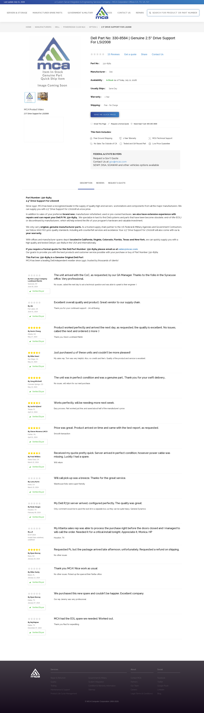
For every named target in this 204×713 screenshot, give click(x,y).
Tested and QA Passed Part (133, 144)
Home (28, 27)
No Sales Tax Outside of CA (103, 144)
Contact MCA (136, 678)
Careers (134, 689)
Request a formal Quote (118, 124)
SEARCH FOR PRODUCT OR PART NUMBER (173, 13)
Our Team (135, 686)
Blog (159, 693)
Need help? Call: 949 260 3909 (144, 124)
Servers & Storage (17, 13)
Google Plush (162, 686)
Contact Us (157, 54)
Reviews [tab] (100, 183)
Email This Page (98, 124)
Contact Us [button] (123, 13)
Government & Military (80, 13)
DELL (57, 27)
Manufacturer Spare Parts (47, 13)
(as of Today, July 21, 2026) (125, 80)
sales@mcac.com (128, 249)
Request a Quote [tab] (116, 183)
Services (107, 13)
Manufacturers (43, 27)
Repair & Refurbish (58, 678)
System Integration (96, 682)
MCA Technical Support (160, 138)
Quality (53, 682)
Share (144, 54)
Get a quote (130, 54)
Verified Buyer (36, 291)
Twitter (160, 682)
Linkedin (160, 689)
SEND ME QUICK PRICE (105, 114)
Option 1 (93, 27)
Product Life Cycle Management (64, 693)
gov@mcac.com (118, 161)
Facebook (161, 678)
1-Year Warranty (128, 138)
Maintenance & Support (60, 689)
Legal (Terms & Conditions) (142, 693)
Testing (54, 686)
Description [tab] (86, 183)
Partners (134, 682)
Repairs (140, 13)
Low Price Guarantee (159, 144)
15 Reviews (114, 54)
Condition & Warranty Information (102, 686)
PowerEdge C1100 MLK (74, 27)
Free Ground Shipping (101, 138)
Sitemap (91, 689)
